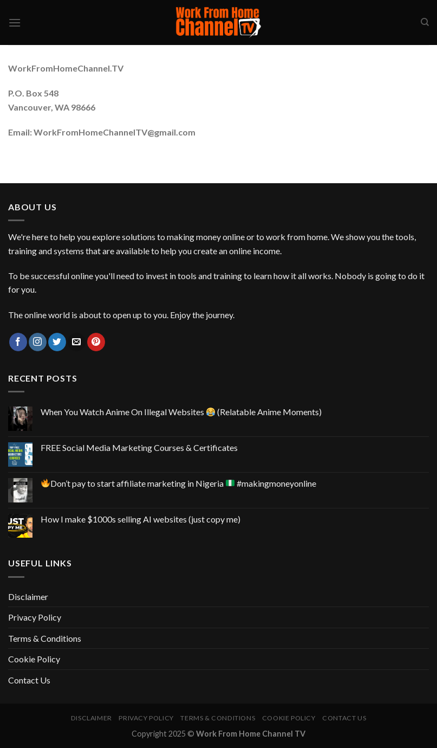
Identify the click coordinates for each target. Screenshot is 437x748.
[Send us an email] (77, 342)
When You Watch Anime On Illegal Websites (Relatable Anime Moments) (181, 412)
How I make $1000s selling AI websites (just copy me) (140, 519)
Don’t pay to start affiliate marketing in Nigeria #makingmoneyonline (178, 483)
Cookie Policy (34, 659)
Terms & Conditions (44, 638)
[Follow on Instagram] (38, 342)
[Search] (425, 22)
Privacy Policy (34, 617)
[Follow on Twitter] (57, 342)
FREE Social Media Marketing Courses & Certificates (139, 447)
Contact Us (29, 680)
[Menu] (14, 22)
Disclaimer (28, 596)
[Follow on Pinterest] (96, 342)
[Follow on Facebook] (18, 342)
